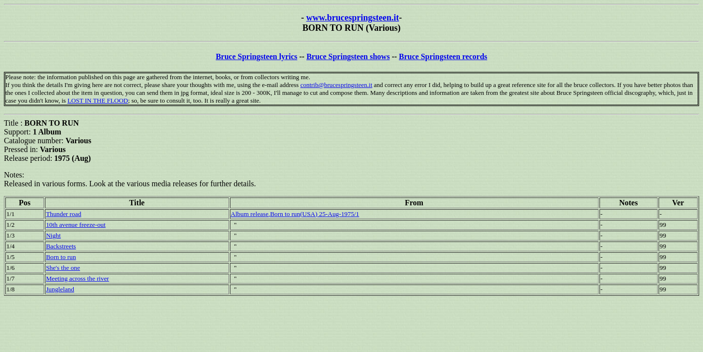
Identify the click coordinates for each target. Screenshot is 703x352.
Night (53, 235)
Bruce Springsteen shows (348, 56)
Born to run (61, 257)
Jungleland (60, 289)
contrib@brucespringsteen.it (336, 84)
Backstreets (61, 246)
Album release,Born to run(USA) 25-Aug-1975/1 (295, 214)
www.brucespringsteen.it (352, 17)
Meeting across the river (77, 278)
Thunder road (63, 214)
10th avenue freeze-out (75, 224)
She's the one (63, 267)
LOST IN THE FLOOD (97, 100)
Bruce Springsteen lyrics (256, 56)
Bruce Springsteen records (443, 56)
